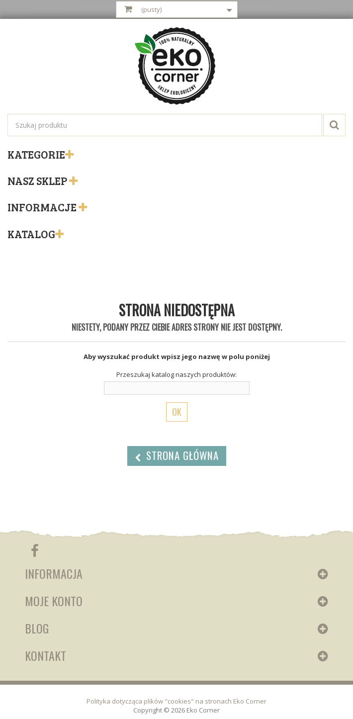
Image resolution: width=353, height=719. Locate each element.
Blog (37, 628)
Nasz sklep (38, 180)
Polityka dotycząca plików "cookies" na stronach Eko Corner (176, 701)
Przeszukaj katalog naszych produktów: (176, 374)
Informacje (43, 206)
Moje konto (54, 601)
